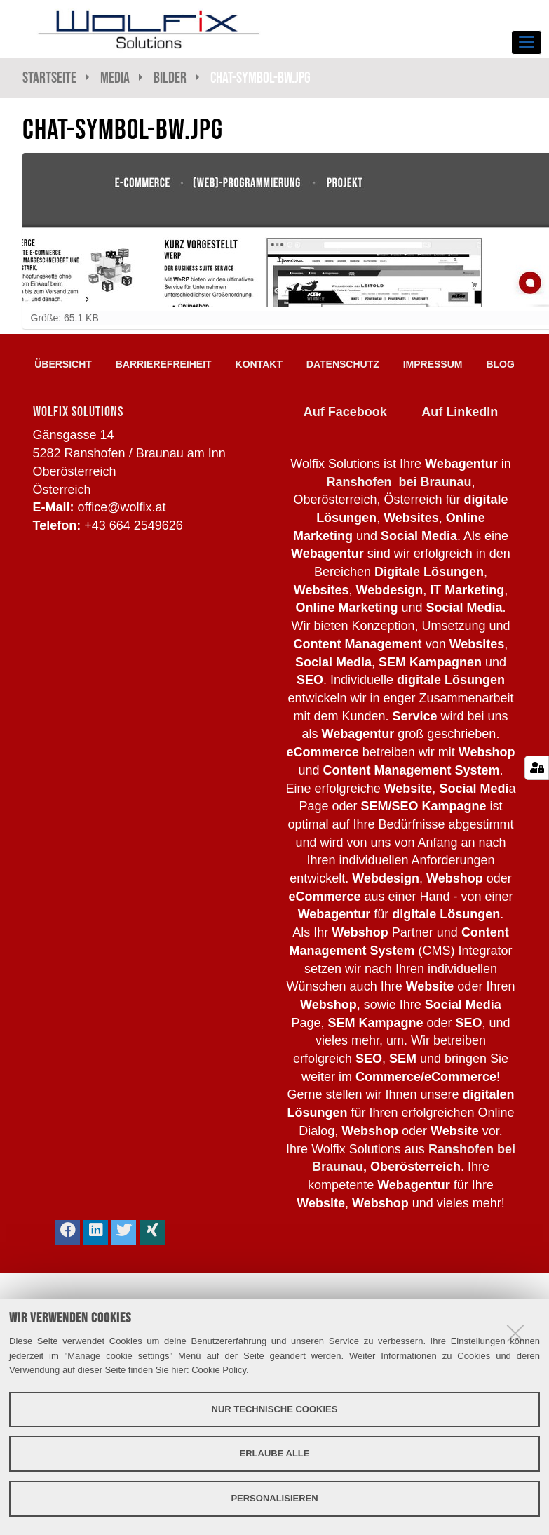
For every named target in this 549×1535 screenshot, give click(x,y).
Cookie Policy (218, 1370)
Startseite (49, 77)
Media (115, 77)
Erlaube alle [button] (275, 1453)
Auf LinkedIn (459, 412)
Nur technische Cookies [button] (275, 1409)
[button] (67, 1232)
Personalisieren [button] (274, 1498)
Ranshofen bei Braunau (398, 482)
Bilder (170, 77)
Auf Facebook (345, 412)
